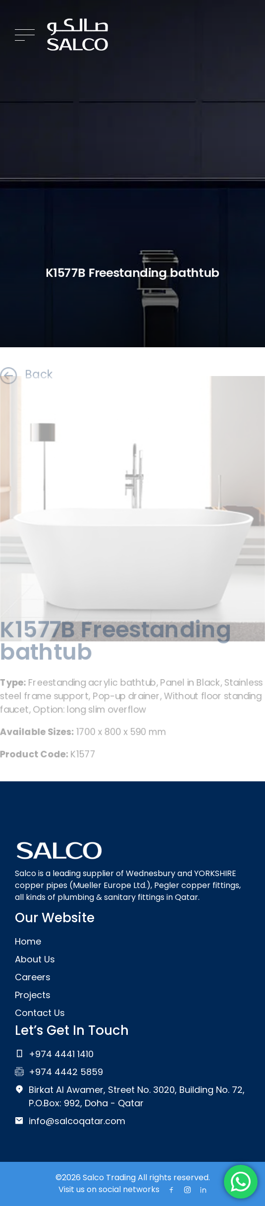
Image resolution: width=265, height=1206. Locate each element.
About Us (35, 959)
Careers (33, 977)
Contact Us (40, 1013)
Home (28, 941)
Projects (33, 995)
